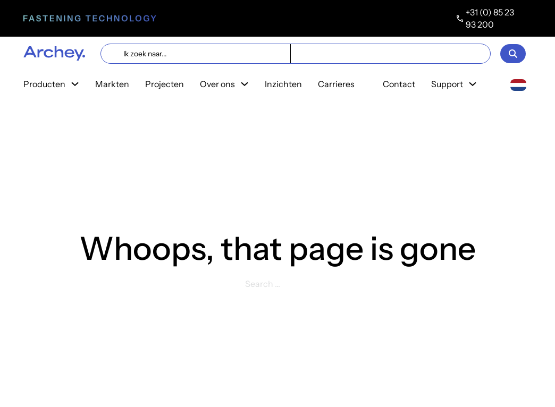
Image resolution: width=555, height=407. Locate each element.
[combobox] (518, 84)
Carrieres (336, 84)
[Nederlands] (518, 84)
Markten (112, 84)
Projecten (164, 84)
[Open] (513, 53)
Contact (399, 84)
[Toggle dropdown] (75, 84)
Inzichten (283, 84)
